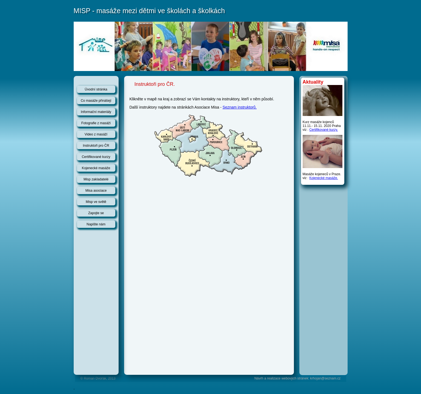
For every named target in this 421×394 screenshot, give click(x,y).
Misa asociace (96, 190)
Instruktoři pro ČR (96, 146)
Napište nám (96, 224)
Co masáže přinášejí (96, 101)
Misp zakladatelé (96, 179)
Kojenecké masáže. (323, 178)
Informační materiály (96, 112)
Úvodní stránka (96, 89)
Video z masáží (96, 134)
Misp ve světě (96, 202)
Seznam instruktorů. (240, 107)
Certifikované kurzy (96, 157)
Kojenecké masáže (96, 168)
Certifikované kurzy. (323, 130)
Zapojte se (96, 213)
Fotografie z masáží (96, 123)
